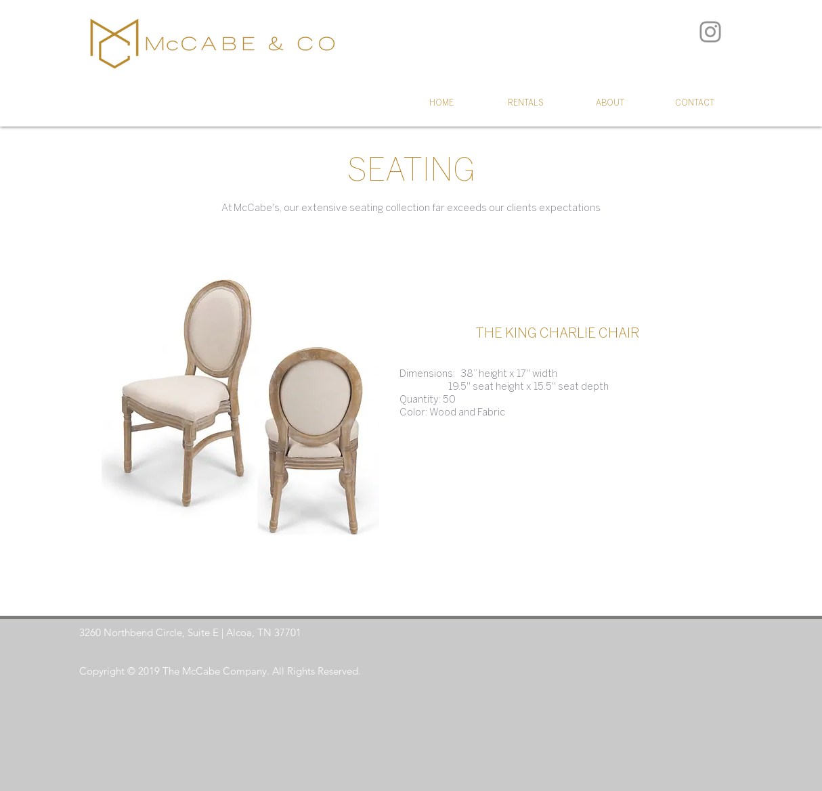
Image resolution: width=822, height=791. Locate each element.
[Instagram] (710, 32)
